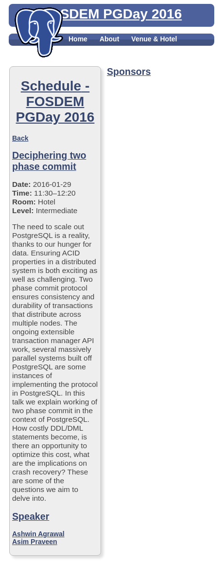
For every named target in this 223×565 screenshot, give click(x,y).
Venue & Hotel (154, 39)
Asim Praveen (34, 542)
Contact (81, 60)
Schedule (135, 50)
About (109, 39)
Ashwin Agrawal (38, 534)
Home (78, 39)
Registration (88, 50)
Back (20, 138)
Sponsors (178, 50)
